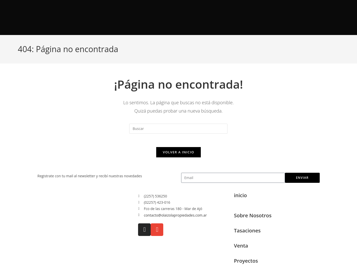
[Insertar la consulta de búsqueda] (178, 129)
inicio (240, 197)
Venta (241, 247)
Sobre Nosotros (252, 217)
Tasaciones (247, 232)
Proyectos (246, 262)
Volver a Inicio (178, 154)
